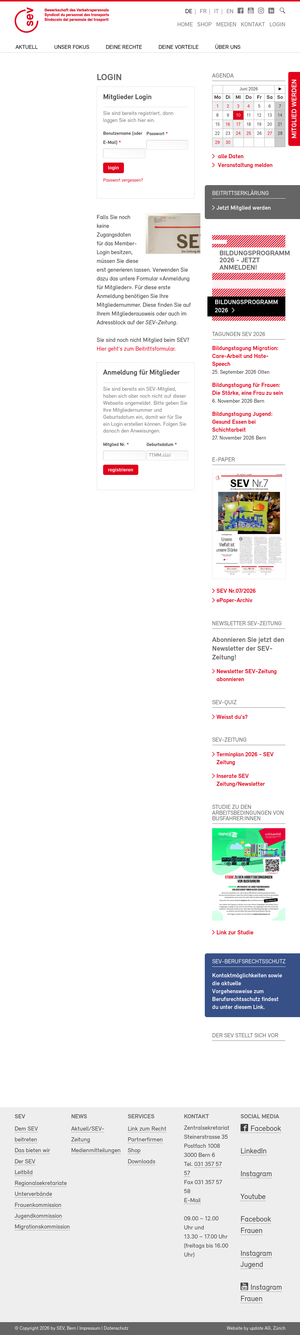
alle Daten (230, 157)
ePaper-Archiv (234, 601)
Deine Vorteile (178, 47)
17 (238, 125)
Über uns (228, 47)
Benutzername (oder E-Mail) (122, 138)
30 (228, 143)
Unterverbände (33, 1194)
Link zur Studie (235, 933)
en (229, 12)
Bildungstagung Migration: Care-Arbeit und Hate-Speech (245, 356)
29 (217, 143)
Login (277, 25)
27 (269, 134)
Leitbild (24, 1172)
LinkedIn (254, 1151)
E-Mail (192, 1201)
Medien (226, 25)
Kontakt (253, 25)
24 (238, 134)
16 (228, 125)
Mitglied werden (294, 109)
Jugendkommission (38, 1216)
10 (238, 115)
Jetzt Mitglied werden (244, 208)
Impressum (89, 1328)
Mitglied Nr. (114, 444)
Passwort (155, 134)
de (188, 12)
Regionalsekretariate (41, 1183)
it (216, 12)
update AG (260, 1328)
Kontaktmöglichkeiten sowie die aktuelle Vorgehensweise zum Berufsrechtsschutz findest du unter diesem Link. (247, 991)
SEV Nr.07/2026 (236, 591)
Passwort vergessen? (123, 180)
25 (248, 134)
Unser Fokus (71, 47)
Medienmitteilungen (96, 1151)
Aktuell (27, 47)
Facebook (265, 1129)
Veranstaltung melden (244, 165)
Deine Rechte (124, 47)
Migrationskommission (42, 1227)
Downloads (141, 1162)
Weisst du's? (232, 717)
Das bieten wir (32, 1151)
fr (203, 12)
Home (185, 25)
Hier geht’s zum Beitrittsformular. (136, 349)
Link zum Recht (147, 1129)
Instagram (256, 1174)
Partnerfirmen (145, 1140)
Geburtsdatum (159, 444)
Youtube (253, 1197)
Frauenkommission (38, 1205)
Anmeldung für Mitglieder (141, 372)
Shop (204, 25)
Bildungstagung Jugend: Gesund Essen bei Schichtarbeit (242, 422)
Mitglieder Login (127, 97)
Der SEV (25, 1162)
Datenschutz (116, 1328)
